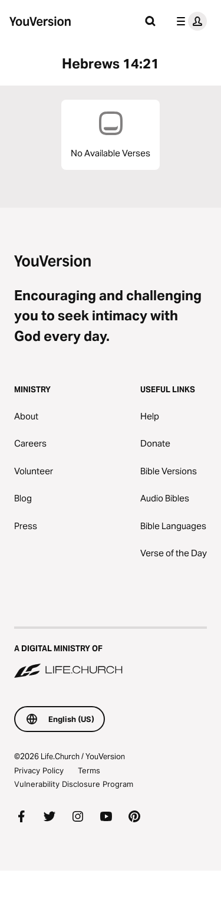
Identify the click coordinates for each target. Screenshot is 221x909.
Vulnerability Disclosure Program (73, 784)
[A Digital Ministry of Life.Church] (110, 653)
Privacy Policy (39, 770)
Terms (89, 770)
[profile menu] (189, 21)
